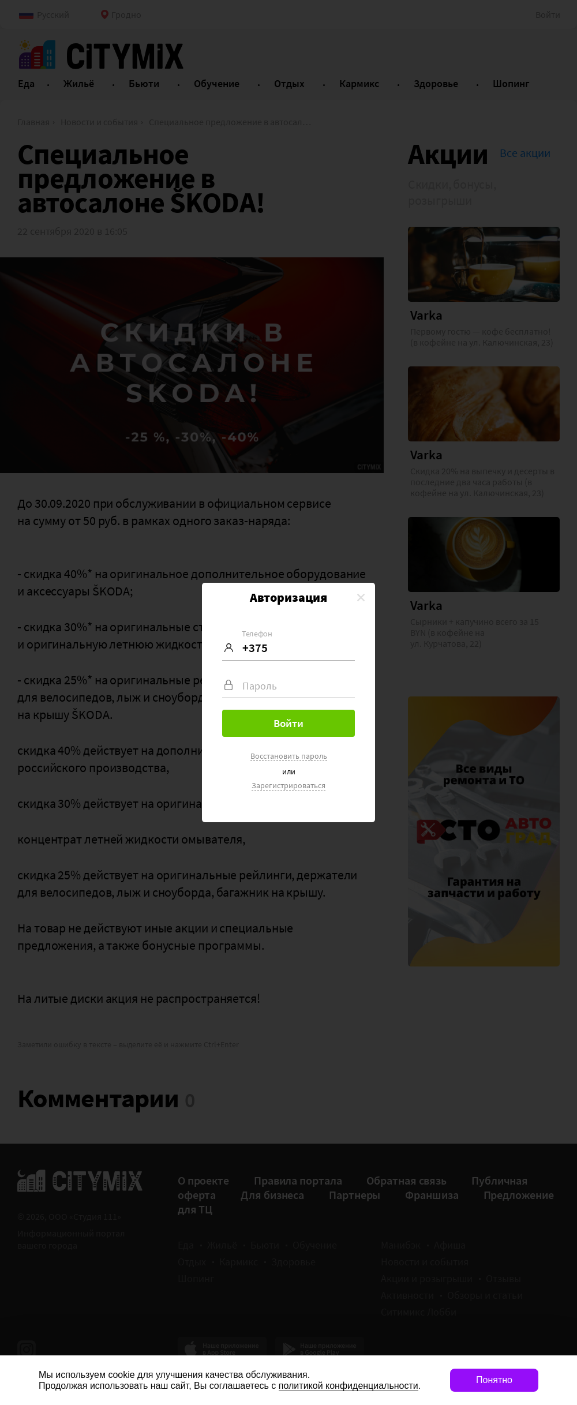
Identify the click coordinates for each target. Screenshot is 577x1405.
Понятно (494, 1380)
